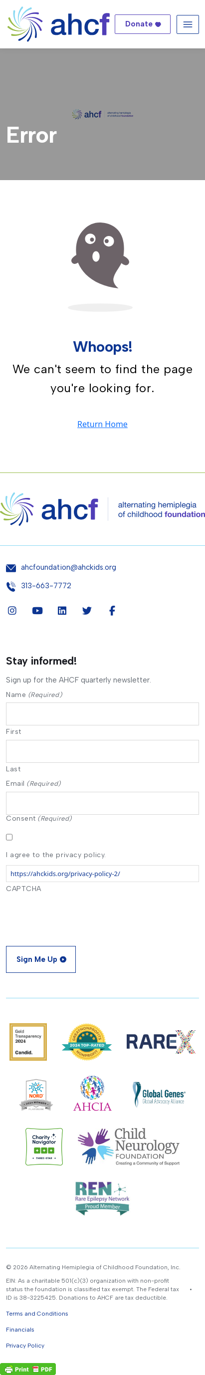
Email (33, 783)
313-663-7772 (46, 586)
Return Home (102, 424)
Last (13, 769)
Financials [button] (20, 1329)
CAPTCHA (23, 889)
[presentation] (82, 916)
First (13, 731)
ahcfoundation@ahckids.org (68, 567)
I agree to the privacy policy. (56, 855)
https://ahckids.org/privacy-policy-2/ (65, 873)
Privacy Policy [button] (25, 1345)
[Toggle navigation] (188, 24)
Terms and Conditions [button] (37, 1313)
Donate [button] (139, 23)
